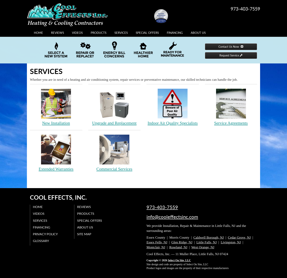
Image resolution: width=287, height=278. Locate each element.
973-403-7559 (162, 207)
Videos (77, 32)
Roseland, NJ (178, 247)
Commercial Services (114, 152)
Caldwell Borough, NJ (208, 237)
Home (38, 32)
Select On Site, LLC (179, 260)
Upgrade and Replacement (114, 106)
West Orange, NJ (202, 247)
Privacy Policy (45, 234)
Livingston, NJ (231, 242)
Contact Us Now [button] (230, 46)
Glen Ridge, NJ (181, 242)
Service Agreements (231, 106)
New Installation (56, 106)
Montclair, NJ (155, 247)
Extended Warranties (56, 152)
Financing (175, 32)
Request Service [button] (231, 55)
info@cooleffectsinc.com (172, 217)
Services (121, 32)
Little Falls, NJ (206, 242)
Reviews (57, 32)
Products (98, 32)
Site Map (84, 234)
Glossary (41, 241)
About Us (198, 32)
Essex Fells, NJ (156, 242)
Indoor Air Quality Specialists (172, 106)
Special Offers (147, 32)
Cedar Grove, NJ (239, 237)
